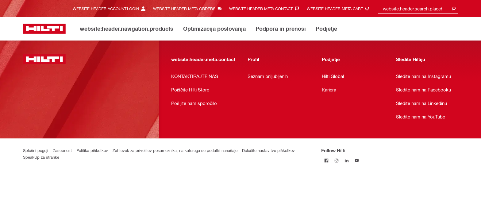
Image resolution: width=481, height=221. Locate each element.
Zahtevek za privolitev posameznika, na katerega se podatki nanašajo (175, 150)
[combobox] (418, 8)
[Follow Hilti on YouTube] (357, 160)
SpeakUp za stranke (41, 157)
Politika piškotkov (92, 150)
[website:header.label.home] (44, 29)
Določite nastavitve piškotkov (268, 150)
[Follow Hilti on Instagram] (336, 160)
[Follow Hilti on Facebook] (326, 160)
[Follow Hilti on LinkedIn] (346, 160)
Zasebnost (62, 150)
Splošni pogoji (35, 150)
